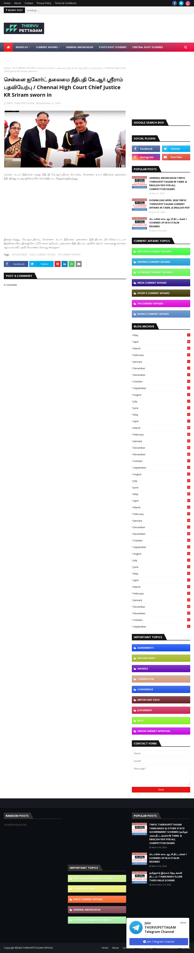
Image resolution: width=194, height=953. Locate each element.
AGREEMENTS (145, 647)
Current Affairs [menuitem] (47, 47)
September (161, 388)
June (161, 408)
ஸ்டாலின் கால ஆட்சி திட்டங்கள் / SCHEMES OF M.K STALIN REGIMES (168, 222)
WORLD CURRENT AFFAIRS (153, 314)
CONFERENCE (145, 689)
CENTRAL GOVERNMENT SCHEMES (93, 878)
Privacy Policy (44, 3)
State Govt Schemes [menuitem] (113, 47)
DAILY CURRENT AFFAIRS (43, 254)
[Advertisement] (65, 206)
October (161, 381)
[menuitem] (8, 47)
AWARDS (142, 668)
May (161, 335)
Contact (29, 3)
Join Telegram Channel (158, 941)
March (161, 348)
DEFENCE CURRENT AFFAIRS (153, 262)
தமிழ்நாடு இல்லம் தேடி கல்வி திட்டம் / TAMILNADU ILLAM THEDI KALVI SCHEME (165, 876)
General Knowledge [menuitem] (79, 47)
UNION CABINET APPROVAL (154, 731)
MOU (140, 720)
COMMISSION (145, 679)
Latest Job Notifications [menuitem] (24, 56)
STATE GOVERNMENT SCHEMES (92, 920)
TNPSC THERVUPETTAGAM (20, 103)
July (161, 401)
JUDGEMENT (144, 710)
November (161, 375)
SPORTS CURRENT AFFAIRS (153, 293)
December (161, 368)
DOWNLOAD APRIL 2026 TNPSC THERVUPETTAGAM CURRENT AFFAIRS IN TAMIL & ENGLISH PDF (169, 204)
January (161, 361)
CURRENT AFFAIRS (84, 889)
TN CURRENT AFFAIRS (23, 68)
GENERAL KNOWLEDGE (87, 909)
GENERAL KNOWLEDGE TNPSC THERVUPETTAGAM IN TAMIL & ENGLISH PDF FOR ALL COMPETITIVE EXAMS (168, 183)
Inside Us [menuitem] (22, 47)
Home (7, 3)
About (17, 3)
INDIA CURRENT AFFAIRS (152, 282)
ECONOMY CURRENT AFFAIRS (154, 272)
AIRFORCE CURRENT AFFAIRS (154, 251)
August (161, 394)
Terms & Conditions (65, 3)
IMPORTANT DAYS (148, 700)
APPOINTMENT (19, 254)
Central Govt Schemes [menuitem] (147, 47)
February (161, 355)
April (161, 341)
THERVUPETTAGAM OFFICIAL (38, 947)
